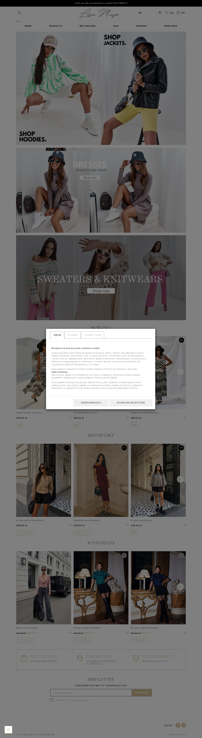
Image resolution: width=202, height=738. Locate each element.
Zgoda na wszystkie (131, 402)
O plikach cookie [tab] (92, 335)
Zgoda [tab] (57, 335)
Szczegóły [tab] (72, 335)
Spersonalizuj (91, 402)
